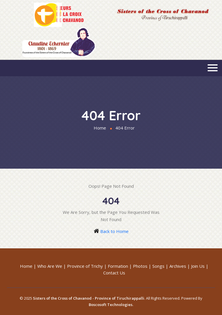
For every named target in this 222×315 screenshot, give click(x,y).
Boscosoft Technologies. (111, 304)
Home (100, 128)
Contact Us (114, 273)
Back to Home (114, 231)
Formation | (120, 266)
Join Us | (199, 266)
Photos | (142, 266)
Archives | (179, 266)
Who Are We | (51, 266)
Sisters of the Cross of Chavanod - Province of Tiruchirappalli (88, 298)
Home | (28, 266)
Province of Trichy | (87, 266)
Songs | (160, 266)
